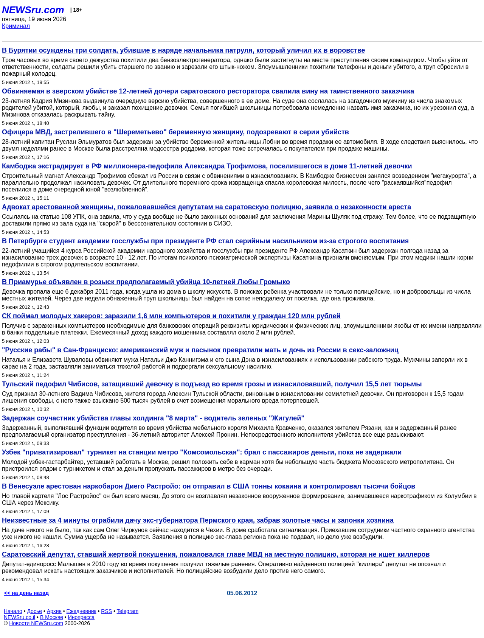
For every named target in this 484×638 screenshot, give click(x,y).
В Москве (51, 617)
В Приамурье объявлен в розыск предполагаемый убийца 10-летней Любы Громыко (146, 282)
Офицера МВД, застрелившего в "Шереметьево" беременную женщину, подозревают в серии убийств (175, 132)
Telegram (128, 611)
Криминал (16, 26)
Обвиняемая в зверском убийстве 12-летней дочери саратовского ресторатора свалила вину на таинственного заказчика (208, 91)
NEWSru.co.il (19, 617)
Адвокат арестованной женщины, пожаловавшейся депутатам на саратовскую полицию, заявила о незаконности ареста (206, 207)
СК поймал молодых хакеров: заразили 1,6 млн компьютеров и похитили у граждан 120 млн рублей (171, 316)
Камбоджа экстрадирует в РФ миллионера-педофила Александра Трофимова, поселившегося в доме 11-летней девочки (207, 166)
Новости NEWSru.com (36, 623)
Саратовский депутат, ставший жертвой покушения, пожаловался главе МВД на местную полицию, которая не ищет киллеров (216, 554)
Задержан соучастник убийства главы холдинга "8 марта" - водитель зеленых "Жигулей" (153, 418)
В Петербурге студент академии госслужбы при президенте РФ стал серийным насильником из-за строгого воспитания (205, 241)
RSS (106, 611)
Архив (54, 611)
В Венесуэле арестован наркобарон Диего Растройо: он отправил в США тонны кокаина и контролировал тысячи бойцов (208, 486)
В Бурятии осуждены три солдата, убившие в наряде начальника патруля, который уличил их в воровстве (183, 50)
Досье (34, 611)
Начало (13, 611)
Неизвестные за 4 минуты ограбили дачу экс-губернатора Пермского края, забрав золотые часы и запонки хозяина (198, 520)
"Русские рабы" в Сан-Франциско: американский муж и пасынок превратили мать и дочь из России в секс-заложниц (200, 350)
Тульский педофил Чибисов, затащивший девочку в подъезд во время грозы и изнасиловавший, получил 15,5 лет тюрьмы (212, 384)
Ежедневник (81, 611)
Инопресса (81, 617)
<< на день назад (26, 593)
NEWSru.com (33, 10)
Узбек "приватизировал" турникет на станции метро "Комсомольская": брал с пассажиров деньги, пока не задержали (202, 452)
